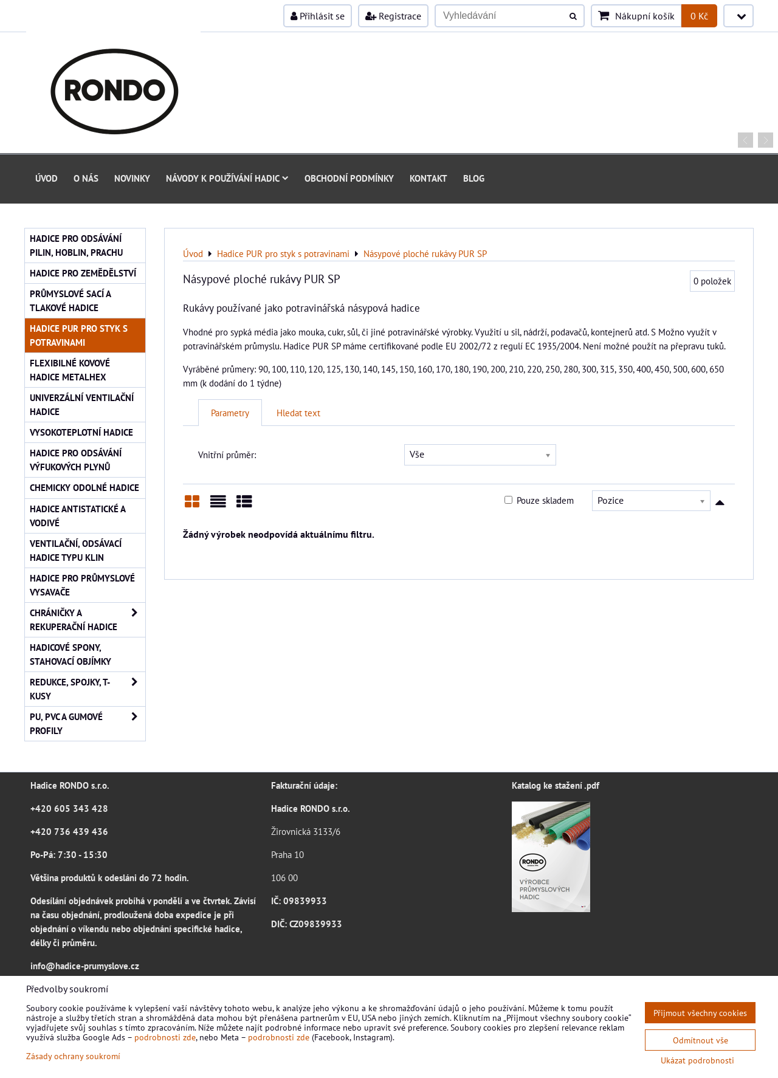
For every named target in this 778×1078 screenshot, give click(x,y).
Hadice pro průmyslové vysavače (82, 585)
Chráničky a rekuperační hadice (87, 620)
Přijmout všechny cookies (700, 1012)
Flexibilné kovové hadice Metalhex (70, 370)
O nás (86, 178)
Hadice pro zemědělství (83, 273)
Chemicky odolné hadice (84, 487)
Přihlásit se (318, 16)
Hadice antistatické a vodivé (78, 516)
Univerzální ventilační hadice (82, 404)
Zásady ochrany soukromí (73, 1056)
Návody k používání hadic (227, 178)
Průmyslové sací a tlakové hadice (70, 300)
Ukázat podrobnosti (697, 1060)
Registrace (393, 16)
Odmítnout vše (700, 1040)
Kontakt (428, 178)
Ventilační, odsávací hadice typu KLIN (76, 550)
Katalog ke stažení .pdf (555, 785)
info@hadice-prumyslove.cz (84, 966)
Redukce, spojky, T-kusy (87, 689)
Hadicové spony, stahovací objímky (70, 654)
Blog (473, 178)
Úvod (46, 178)
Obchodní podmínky (349, 178)
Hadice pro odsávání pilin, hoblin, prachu (76, 245)
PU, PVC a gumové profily (87, 724)
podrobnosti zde (165, 1037)
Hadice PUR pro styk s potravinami (79, 335)
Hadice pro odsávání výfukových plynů (76, 460)
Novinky (132, 178)
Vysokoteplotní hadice (81, 432)
